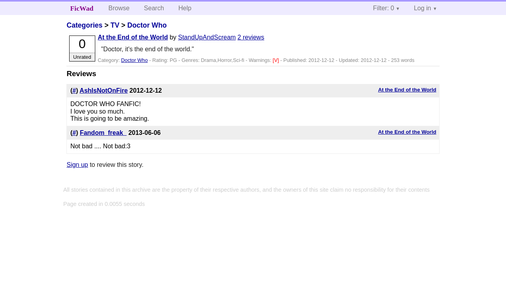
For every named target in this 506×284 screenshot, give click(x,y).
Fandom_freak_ (103, 132)
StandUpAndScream (207, 37)
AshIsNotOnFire (103, 90)
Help (184, 8)
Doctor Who (147, 25)
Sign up (77, 164)
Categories (84, 25)
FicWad (82, 8)
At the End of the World (133, 37)
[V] (276, 60)
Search (154, 8)
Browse (118, 8)
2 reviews (251, 37)
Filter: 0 (383, 8)
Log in (422, 8)
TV (114, 25)
